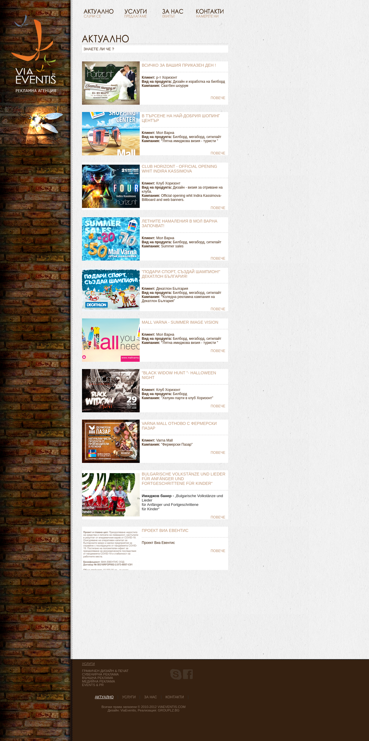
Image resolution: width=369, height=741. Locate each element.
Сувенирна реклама (100, 674)
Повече (218, 98)
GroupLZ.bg (169, 710)
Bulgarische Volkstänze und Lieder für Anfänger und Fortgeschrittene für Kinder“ (184, 479)
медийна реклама (98, 681)
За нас (150, 697)
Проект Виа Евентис (165, 530)
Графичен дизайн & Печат (105, 671)
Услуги (129, 697)
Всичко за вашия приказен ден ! (179, 65)
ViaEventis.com (171, 707)
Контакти (174, 697)
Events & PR (93, 685)
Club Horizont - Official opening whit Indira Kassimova (179, 168)
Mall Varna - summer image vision (180, 322)
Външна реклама (97, 678)
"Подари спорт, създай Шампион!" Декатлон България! (181, 274)
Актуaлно (104, 697)
